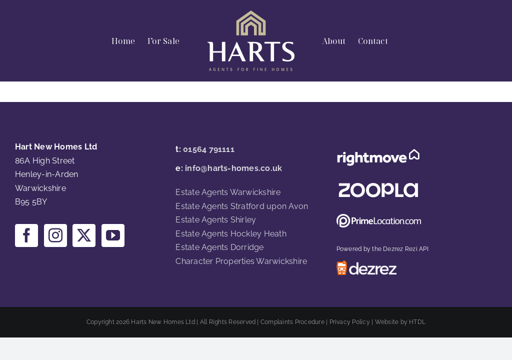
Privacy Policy (350, 322)
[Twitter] (84, 235)
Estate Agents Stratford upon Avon (242, 206)
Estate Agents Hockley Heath (231, 233)
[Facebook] (26, 235)
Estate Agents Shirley (216, 219)
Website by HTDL (400, 322)
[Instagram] (55, 235)
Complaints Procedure (292, 322)
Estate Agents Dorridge (220, 247)
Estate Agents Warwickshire (228, 192)
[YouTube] (113, 235)
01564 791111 (208, 149)
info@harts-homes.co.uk (233, 168)
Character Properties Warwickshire (241, 261)
